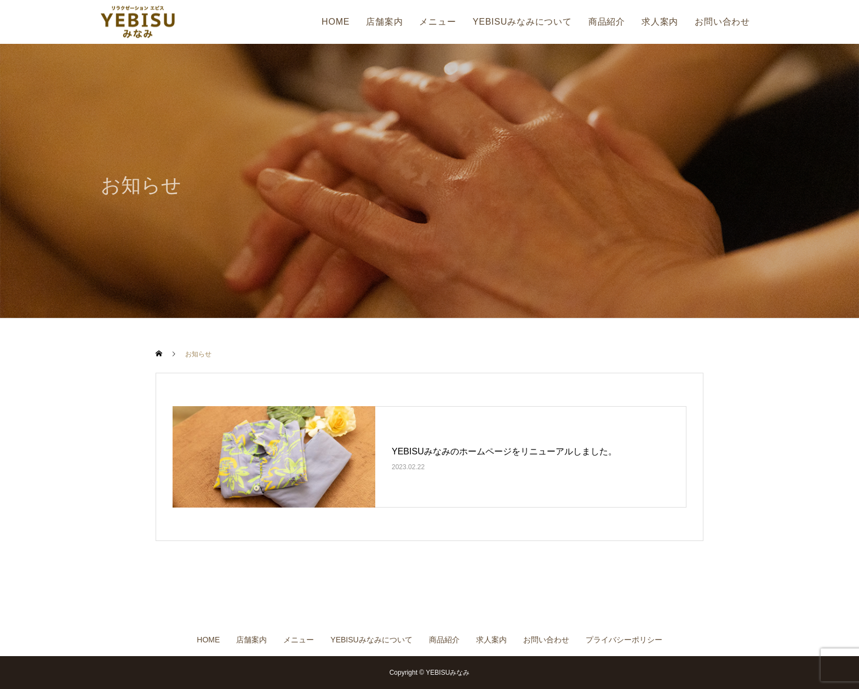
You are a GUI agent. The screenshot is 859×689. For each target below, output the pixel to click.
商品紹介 (606, 21)
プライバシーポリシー (624, 639)
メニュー (437, 21)
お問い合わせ (722, 21)
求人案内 (660, 21)
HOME (336, 21)
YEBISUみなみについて (522, 21)
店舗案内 (384, 21)
